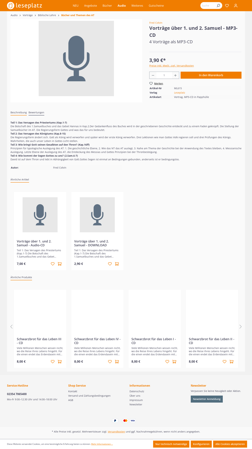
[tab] (18, 112)
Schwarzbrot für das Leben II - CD (211, 341)
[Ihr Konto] (236, 5)
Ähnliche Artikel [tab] (19, 179)
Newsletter (136, 404)
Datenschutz (137, 391)
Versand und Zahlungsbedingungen (89, 395)
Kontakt (72, 391)
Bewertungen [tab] (36, 112)
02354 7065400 (17, 394)
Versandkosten (116, 431)
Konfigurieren (201, 444)
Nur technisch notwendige (171, 444)
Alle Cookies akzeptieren (230, 444)
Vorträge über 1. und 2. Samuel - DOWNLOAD (91, 243)
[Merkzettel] (227, 5)
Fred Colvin (155, 22)
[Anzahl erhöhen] (175, 75)
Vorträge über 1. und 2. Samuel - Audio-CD (34, 243)
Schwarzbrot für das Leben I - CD (153, 341)
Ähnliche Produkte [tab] (21, 277)
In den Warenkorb (211, 75)
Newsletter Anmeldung (206, 399)
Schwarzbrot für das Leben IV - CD (97, 341)
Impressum (136, 400)
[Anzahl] (164, 75)
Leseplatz (179, 92)
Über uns (135, 395)
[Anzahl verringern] (153, 75)
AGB (70, 400)
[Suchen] (218, 5)
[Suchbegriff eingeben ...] (207, 5)
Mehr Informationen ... (102, 444)
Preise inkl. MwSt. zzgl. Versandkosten (171, 65)
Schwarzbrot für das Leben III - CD (39, 341)
